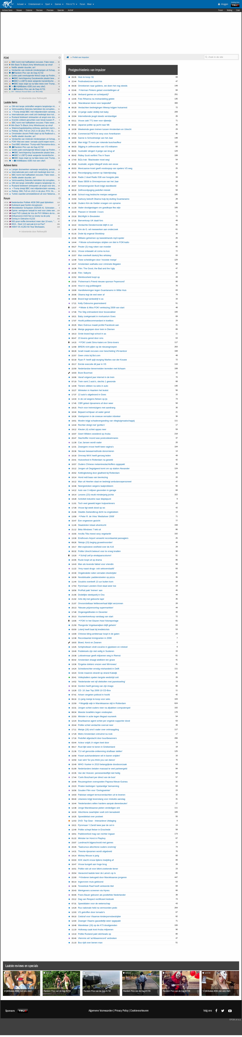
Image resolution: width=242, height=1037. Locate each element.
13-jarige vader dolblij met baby (93, 112)
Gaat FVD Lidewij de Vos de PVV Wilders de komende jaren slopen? (33, 213)
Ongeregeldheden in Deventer (93, 612)
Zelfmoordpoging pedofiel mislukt (94, 190)
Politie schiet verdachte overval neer (95, 725)
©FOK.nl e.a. (235, 1019)
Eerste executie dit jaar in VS (92, 364)
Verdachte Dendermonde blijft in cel (95, 225)
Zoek (238, 10)
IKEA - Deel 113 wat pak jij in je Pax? (33, 224)
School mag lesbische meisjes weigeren (97, 194)
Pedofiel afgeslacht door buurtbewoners (97, 738)
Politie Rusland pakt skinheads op (94, 934)
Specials (61, 10)
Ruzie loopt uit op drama (90, 560)
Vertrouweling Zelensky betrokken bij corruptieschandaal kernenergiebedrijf (33, 109)
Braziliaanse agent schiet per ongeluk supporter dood (104, 721)
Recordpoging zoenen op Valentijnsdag (97, 172)
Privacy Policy (121, 1010)
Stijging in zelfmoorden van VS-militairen (98, 146)
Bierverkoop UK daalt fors (90, 220)
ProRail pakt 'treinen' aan (90, 590)
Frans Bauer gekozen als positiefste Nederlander (102, 895)
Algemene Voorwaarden (101, 1010)
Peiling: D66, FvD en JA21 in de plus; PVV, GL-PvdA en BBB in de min (33, 131)
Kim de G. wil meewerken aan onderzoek (98, 229)
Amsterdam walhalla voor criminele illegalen (99, 264)
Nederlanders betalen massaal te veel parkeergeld (102, 768)
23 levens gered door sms (90, 338)
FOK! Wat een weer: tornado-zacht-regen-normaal (33, 142)
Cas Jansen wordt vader (90, 442)
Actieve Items (7, 10)
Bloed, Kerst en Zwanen (89, 642)
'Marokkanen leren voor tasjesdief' (94, 103)
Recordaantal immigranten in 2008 (95, 638)
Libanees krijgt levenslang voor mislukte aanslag (101, 799)
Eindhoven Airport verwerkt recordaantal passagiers (103, 538)
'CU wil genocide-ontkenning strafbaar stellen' (100, 751)
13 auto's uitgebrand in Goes (92, 394)
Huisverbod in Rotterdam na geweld (95, 460)
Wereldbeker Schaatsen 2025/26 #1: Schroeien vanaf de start (33, 208)
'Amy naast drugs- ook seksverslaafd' (96, 568)
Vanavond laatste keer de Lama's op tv (97, 873)
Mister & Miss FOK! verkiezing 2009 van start (101, 307)
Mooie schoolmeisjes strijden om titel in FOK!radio (104, 242)
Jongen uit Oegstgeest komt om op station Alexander (104, 468)
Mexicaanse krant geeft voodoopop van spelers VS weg (105, 168)
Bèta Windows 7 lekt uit (89, 529)
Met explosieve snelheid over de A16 (96, 547)
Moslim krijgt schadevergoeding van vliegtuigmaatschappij (106, 420)
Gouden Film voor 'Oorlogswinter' (94, 790)
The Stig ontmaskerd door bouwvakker (97, 312)
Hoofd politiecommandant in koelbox (96, 320)
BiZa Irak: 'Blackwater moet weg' (94, 159)
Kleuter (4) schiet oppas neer (92, 429)
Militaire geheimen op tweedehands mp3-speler (101, 238)
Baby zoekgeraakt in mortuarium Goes (97, 316)
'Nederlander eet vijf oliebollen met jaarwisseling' (101, 681)
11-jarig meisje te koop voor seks (94, 699)
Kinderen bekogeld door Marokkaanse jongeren (103, 877)
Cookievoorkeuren (139, 1010)
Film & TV (71, 4)
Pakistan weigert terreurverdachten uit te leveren (101, 794)
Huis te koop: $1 (86, 77)
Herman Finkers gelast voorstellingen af (99, 90)
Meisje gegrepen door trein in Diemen (96, 329)
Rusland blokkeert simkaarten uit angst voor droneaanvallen (33, 117)
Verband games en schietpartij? (93, 94)
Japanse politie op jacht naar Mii (93, 125)
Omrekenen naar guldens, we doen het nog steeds (102, 85)
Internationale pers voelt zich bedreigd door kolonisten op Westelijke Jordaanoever (33, 115)
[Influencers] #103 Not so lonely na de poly (33, 216)
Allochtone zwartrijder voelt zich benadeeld (99, 812)
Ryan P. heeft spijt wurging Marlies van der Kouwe (102, 359)
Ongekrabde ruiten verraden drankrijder (97, 573)
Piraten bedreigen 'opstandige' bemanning (98, 786)
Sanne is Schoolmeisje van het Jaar (95, 138)
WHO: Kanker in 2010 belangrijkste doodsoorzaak (102, 764)
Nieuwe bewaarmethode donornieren (96, 451)
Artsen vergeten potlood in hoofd (94, 694)
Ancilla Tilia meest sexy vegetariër (94, 533)
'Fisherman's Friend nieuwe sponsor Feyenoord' (101, 281)
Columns (29, 10)
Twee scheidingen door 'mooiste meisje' (97, 259)
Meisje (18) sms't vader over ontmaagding (98, 729)
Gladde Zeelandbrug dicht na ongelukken (98, 512)
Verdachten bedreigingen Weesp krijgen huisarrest (102, 107)
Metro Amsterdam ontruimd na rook (95, 734)
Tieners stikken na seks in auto (93, 386)
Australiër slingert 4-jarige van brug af (96, 151)
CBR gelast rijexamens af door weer (95, 403)
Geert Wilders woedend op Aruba (94, 434)
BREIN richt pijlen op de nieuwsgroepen (97, 346)
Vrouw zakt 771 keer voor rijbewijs (94, 120)
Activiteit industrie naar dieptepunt (94, 499)
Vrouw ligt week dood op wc (91, 507)
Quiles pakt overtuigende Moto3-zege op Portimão (33, 76)
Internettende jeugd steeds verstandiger (97, 116)
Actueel (21, 4)
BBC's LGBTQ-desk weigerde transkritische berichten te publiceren (33, 81)
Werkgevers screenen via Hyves (94, 890)
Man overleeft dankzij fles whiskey (94, 255)
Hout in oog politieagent (89, 285)
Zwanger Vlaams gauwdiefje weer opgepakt (99, 921)
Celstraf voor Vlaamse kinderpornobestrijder (99, 916)
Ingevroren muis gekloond (90, 881)
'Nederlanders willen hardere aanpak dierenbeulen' (103, 803)
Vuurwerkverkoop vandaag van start (95, 616)
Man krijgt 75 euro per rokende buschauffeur (99, 142)
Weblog (229, 10)
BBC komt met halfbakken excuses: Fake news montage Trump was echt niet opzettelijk (33, 62)
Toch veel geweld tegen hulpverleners (96, 503)
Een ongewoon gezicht (89, 520)
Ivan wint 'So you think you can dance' (96, 760)
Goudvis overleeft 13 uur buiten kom (95, 581)
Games (59, 4)
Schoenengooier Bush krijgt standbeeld (97, 186)
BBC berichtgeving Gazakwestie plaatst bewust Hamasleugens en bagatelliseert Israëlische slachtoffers (33, 78)
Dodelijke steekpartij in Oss (91, 594)
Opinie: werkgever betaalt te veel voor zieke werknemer (33, 211)
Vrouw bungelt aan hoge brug (92, 864)
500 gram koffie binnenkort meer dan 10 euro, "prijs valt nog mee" (33, 221)
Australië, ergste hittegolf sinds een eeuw (98, 164)
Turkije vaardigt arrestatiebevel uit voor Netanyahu (33, 194)
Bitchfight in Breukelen (89, 216)
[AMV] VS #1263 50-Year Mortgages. (33, 227)
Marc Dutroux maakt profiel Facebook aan (98, 325)
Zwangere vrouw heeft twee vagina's (96, 446)
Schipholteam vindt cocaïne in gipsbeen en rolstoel (103, 647)
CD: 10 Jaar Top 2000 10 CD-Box (94, 690)
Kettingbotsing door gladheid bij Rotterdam (99, 473)
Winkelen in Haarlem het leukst (93, 390)
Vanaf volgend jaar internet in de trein (96, 377)
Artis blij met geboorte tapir (91, 599)
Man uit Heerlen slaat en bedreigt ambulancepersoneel (105, 481)
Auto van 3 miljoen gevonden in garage (97, 490)
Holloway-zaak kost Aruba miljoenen (95, 929)
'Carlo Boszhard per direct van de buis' (97, 777)
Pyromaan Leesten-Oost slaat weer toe (97, 586)
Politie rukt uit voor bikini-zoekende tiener (98, 868)
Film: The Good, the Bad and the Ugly (96, 268)
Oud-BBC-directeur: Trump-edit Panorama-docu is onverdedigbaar (33, 144)
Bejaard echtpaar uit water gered (94, 412)
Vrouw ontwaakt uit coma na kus (94, 251)
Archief (70, 10)
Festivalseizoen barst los (90, 81)
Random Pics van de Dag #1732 (33, 73)
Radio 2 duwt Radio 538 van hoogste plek (98, 177)
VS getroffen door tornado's (91, 912)
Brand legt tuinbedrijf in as (91, 299)
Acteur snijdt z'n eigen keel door (93, 742)
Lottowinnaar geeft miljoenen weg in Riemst (99, 655)
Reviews (39, 10)
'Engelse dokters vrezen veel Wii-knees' (97, 664)
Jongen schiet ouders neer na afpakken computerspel (104, 707)
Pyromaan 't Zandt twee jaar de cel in (96, 825)
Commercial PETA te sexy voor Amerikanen (99, 133)
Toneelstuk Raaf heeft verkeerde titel (96, 886)
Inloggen (223, 4)
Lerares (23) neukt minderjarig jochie (96, 494)
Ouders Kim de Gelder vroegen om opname (99, 203)
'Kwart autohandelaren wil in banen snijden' (99, 755)
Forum (220, 10)
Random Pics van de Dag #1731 (33, 89)
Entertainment (36, 4)
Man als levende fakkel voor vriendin (96, 564)
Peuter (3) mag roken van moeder (94, 246)
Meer (90, 4)
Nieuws (19, 10)
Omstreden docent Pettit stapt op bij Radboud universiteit (33, 134)
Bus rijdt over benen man (90, 942)
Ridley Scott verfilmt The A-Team (94, 155)
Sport (48, 4)
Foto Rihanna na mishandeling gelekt (96, 99)
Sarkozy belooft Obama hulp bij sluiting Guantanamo (103, 199)
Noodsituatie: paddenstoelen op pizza (96, 577)
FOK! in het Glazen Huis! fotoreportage (98, 620)
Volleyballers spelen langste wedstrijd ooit (98, 677)
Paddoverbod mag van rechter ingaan (96, 834)
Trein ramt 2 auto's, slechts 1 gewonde (97, 381)
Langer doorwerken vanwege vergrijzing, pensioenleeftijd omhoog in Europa (33, 169)
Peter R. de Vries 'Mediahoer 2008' (96, 516)
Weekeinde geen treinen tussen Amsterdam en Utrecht (104, 129)
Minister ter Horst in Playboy (92, 838)
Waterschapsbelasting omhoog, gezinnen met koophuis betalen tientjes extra (33, 128)
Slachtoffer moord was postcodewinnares (98, 438)
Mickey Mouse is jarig (88, 855)
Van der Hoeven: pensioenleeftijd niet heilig (99, 773)
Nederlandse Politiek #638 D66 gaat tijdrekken (33, 202)
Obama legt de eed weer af (91, 294)
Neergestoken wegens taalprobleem (95, 486)
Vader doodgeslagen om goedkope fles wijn (99, 207)
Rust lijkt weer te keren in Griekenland (96, 747)
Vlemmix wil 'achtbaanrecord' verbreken (97, 938)
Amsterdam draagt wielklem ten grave (96, 660)
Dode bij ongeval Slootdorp (91, 233)
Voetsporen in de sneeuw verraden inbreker (99, 416)
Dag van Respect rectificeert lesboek (96, 899)
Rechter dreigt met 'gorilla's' (91, 425)
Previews (50, 10)
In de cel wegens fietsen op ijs (92, 399)
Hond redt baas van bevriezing (93, 477)
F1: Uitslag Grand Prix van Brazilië (33, 92)
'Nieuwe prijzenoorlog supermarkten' (96, 607)
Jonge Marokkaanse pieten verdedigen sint (99, 808)
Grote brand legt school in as (92, 333)
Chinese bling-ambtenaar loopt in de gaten (98, 634)
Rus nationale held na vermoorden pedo (97, 907)
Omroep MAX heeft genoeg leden (94, 455)
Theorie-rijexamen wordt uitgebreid (95, 851)
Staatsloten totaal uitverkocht (92, 525)
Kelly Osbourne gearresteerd (92, 303)
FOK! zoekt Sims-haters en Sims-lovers (99, 342)
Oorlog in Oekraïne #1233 (33, 219)
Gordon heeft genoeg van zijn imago (96, 686)
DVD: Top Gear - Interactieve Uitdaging (97, 820)
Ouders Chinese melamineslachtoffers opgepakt (101, 464)
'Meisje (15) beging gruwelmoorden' (95, 542)
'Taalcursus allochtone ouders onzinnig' (97, 847)
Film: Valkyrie (84, 273)
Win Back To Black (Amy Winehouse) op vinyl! (33, 65)
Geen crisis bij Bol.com (89, 355)
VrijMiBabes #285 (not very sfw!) (33, 86)
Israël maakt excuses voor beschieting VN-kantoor (102, 351)
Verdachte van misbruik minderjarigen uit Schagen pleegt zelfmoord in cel (33, 70)
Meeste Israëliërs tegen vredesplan (95, 712)
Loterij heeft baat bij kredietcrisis (93, 629)
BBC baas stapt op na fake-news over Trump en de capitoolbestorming (33, 84)
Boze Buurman (85, 372)
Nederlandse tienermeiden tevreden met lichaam (101, 368)
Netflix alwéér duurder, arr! (33, 67)
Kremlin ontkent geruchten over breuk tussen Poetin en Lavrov (33, 120)
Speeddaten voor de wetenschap (94, 903)
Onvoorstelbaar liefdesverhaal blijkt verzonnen (100, 603)
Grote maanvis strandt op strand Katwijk (97, 673)
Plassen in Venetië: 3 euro (91, 212)
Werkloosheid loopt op (89, 277)
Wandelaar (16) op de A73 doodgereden (97, 925)
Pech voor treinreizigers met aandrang (96, 407)
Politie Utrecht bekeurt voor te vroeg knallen (99, 551)
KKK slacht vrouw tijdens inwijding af (96, 860)
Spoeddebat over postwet (90, 816)
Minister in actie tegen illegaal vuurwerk (97, 716)
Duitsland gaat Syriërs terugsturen (33, 205)
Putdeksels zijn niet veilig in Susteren (96, 651)
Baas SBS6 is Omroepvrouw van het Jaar (98, 181)
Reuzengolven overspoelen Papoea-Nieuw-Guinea (103, 781)
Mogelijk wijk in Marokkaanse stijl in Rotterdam (102, 703)
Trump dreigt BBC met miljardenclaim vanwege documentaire (33, 112)
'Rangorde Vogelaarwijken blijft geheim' (97, 625)
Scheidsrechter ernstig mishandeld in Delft (98, 668)
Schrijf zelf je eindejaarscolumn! (95, 555)
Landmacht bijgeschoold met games (95, 842)
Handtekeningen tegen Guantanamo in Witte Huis (102, 290)
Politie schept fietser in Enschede (94, 829)
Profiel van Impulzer (80, 57)
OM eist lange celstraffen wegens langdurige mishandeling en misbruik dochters (33, 106)
